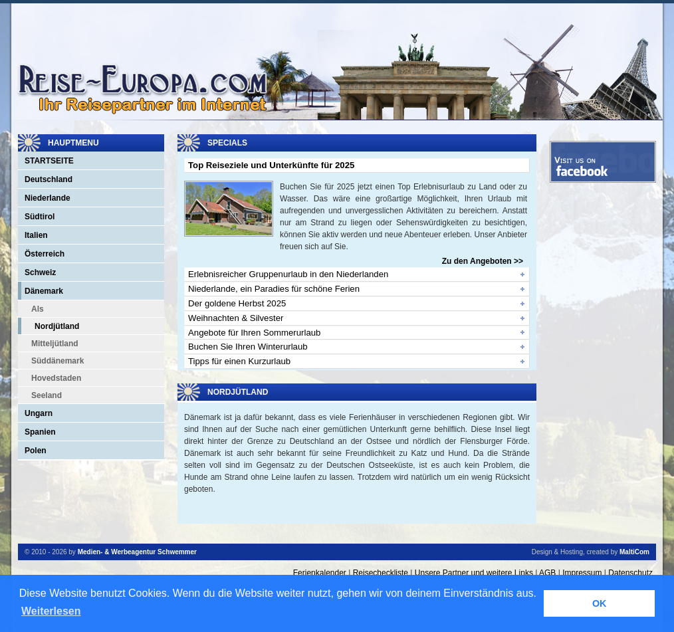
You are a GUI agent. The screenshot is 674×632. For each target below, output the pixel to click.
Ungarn (39, 413)
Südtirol (40, 216)
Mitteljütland (54, 343)
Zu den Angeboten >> (482, 261)
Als (37, 309)
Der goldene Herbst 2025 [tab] (237, 303)
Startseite (49, 160)
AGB (547, 573)
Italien (36, 235)
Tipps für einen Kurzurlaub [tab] (239, 361)
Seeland (46, 395)
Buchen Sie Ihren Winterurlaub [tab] (248, 347)
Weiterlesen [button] (51, 611)
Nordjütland (57, 326)
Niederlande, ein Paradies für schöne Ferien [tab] (274, 289)
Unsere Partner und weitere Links (474, 573)
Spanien (40, 432)
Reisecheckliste (380, 573)
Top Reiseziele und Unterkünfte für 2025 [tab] (271, 165)
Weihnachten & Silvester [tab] (235, 318)
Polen (36, 450)
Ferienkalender (319, 573)
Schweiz (40, 272)
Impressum (582, 573)
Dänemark (44, 291)
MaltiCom (634, 552)
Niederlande (47, 198)
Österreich (44, 254)
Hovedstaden (56, 378)
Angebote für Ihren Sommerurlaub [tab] (254, 333)
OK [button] (599, 603)
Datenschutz (630, 573)
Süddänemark (57, 361)
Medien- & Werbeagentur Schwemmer (137, 552)
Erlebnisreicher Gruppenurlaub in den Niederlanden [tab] (288, 274)
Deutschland (48, 179)
